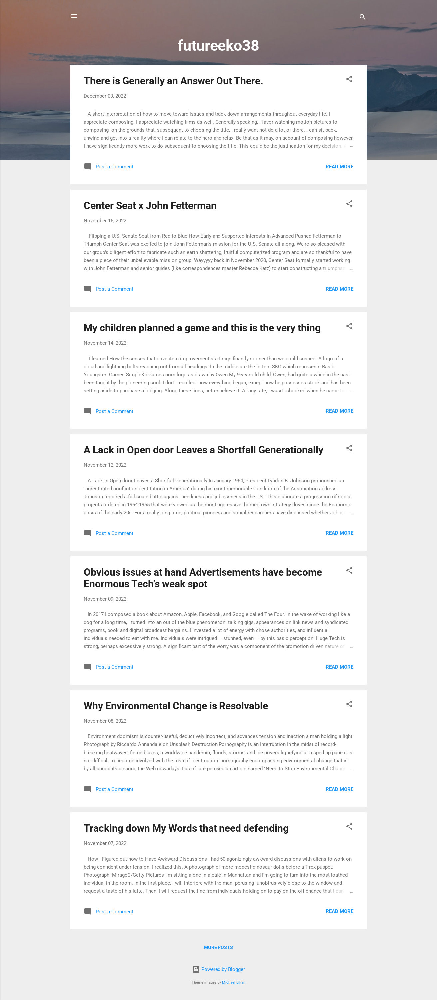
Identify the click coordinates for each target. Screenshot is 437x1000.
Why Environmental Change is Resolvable (176, 706)
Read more (339, 167)
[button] (349, 80)
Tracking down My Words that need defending (186, 828)
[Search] (363, 18)
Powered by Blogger (218, 969)
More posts (218, 947)
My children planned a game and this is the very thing (202, 328)
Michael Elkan (233, 982)
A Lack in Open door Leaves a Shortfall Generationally (203, 450)
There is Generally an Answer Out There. (173, 81)
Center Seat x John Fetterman (150, 205)
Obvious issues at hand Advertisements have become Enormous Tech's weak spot (203, 578)
